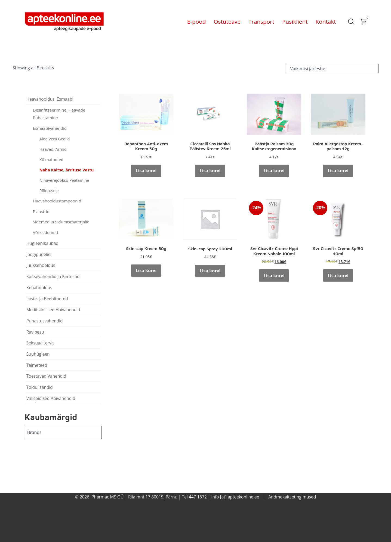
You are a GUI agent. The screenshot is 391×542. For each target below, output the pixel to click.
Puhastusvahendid (44, 321)
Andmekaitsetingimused (292, 497)
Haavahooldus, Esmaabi (49, 99)
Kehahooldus (39, 288)
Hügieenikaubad (42, 243)
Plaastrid (41, 211)
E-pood (196, 21)
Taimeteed (36, 365)
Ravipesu (35, 332)
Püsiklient (295, 21)
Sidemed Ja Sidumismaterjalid (61, 221)
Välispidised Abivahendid (50, 398)
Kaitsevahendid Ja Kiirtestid (53, 276)
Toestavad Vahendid (46, 376)
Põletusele (49, 190)
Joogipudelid (38, 254)
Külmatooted (51, 159)
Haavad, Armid (53, 149)
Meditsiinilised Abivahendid (53, 310)
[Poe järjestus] (332, 68)
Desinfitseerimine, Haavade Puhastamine (59, 113)
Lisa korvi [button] (146, 171)
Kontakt (325, 21)
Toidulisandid (39, 387)
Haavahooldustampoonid (57, 201)
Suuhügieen (38, 354)
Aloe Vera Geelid (54, 138)
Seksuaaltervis (40, 343)
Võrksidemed (45, 232)
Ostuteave (227, 21)
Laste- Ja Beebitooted (47, 299)
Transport (261, 21)
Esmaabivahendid (50, 128)
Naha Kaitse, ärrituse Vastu (66, 170)
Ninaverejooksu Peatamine (64, 180)
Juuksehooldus (40, 265)
